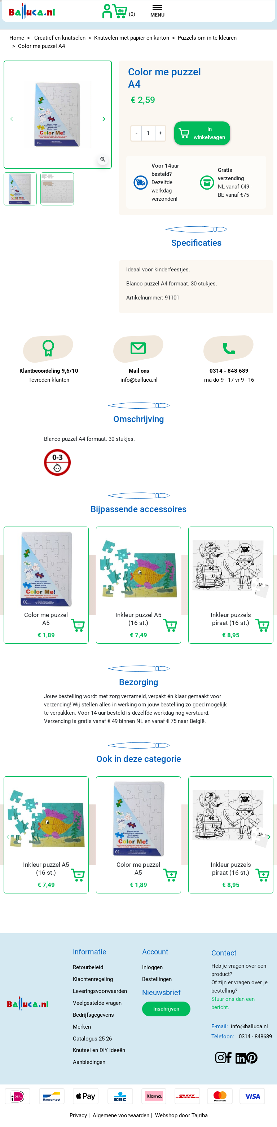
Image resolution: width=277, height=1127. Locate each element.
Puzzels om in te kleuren (207, 38)
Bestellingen (157, 979)
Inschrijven (166, 1009)
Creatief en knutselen (59, 38)
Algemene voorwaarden (121, 1115)
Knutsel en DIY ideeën (99, 1050)
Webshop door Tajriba (181, 1115)
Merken (82, 1027)
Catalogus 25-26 (92, 1038)
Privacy (78, 1115)
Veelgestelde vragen (97, 1003)
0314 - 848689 (255, 1036)
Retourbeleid (88, 967)
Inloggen (152, 967)
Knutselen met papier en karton (131, 38)
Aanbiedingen (89, 1062)
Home (16, 38)
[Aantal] (148, 133)
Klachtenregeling (93, 979)
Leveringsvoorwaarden (100, 991)
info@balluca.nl (249, 1026)
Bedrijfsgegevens (93, 1015)
